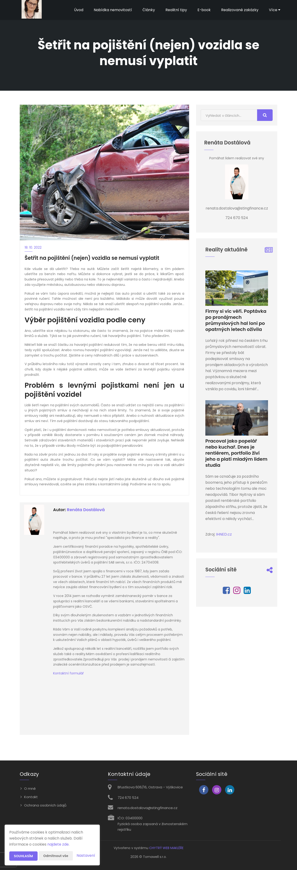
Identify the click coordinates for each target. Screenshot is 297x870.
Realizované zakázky (239, 10)
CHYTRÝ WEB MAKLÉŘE (166, 848)
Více (274, 10)
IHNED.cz (224, 534)
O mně (30, 788)
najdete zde (58, 844)
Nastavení (86, 855)
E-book (204, 10)
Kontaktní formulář (68, 673)
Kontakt (31, 796)
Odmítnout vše (55, 855)
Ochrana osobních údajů (45, 805)
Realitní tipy (176, 10)
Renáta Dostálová (86, 510)
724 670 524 (128, 797)
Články (148, 10)
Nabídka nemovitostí (113, 10)
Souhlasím (23, 856)
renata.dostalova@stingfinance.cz (148, 807)
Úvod (78, 10)
